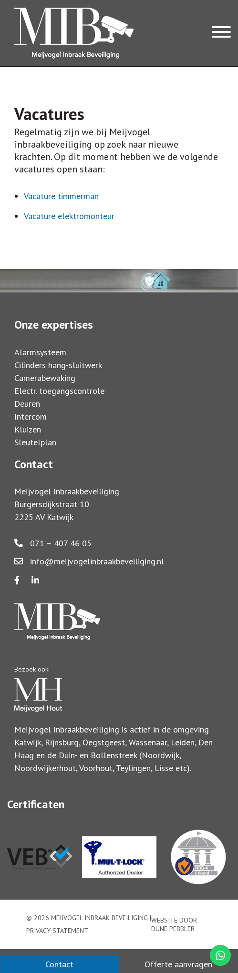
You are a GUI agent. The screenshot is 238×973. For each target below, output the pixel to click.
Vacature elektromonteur (69, 216)
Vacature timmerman (61, 196)
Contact (59, 964)
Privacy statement (57, 930)
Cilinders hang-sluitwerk (58, 365)
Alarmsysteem (40, 352)
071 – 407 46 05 (53, 543)
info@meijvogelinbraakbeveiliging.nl (89, 561)
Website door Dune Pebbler (174, 924)
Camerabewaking (44, 377)
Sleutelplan (35, 442)
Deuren (27, 403)
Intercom (30, 416)
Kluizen (27, 429)
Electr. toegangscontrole (59, 390)
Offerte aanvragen (178, 964)
